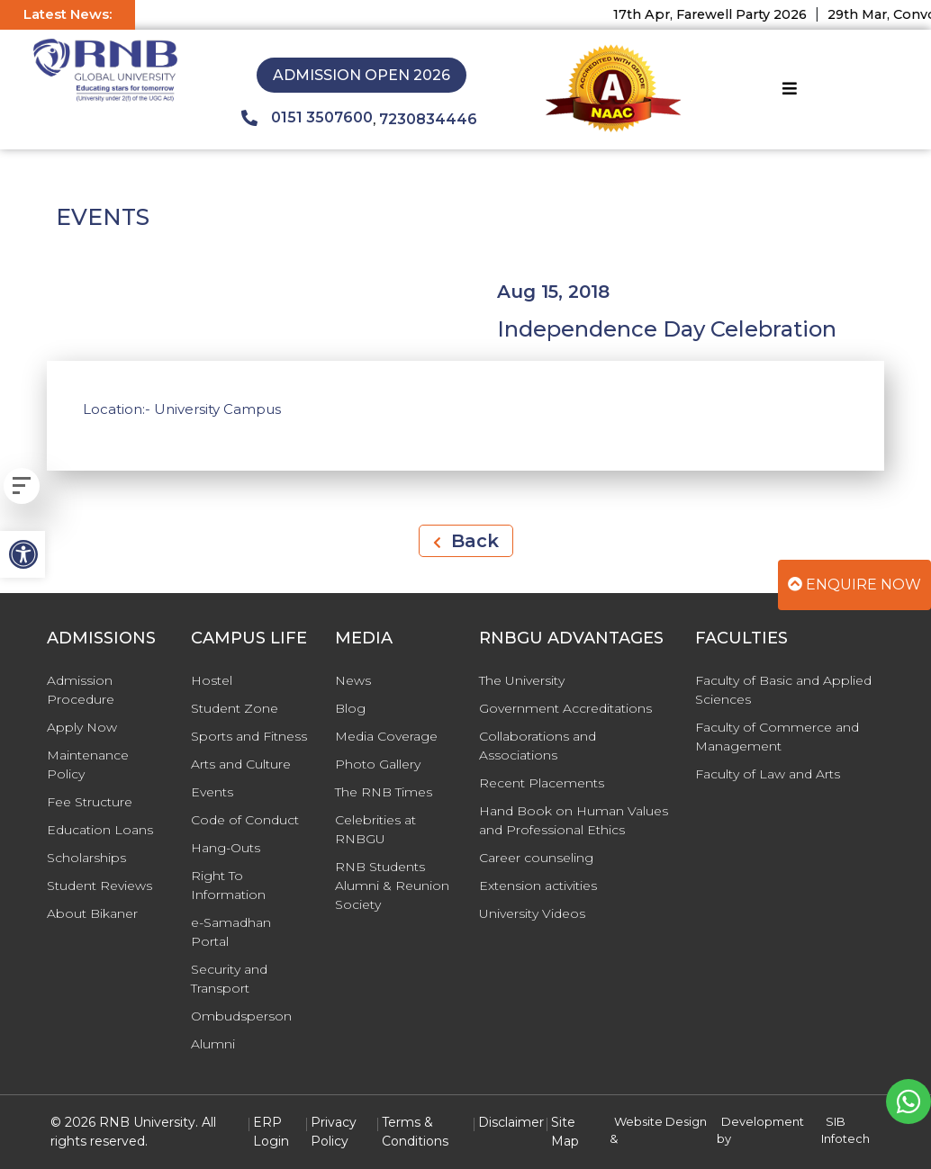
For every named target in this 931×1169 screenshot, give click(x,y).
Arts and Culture (241, 764)
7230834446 (428, 119)
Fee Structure (89, 802)
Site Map (565, 1131)
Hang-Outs (225, 848)
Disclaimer (511, 1122)
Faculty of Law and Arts (767, 774)
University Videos (532, 913)
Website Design (660, 1121)
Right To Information (228, 885)
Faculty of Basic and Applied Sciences (783, 689)
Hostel (211, 680)
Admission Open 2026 (361, 75)
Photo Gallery (377, 764)
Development (762, 1121)
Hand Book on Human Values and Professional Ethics (573, 820)
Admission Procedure (80, 689)
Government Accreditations (565, 708)
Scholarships (86, 858)
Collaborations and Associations (537, 745)
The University (522, 680)
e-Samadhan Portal (231, 931)
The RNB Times (383, 792)
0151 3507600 (307, 118)
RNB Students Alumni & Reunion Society (392, 886)
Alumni (213, 1044)
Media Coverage (386, 736)
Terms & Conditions (415, 1131)
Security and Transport (229, 978)
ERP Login (271, 1131)
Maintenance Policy (88, 764)
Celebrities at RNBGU (375, 829)
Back (466, 541)
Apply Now (82, 727)
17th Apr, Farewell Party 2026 (720, 14)
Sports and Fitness (249, 736)
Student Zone (234, 708)
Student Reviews (99, 885)
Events (212, 792)
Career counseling (536, 858)
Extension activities (538, 885)
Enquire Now (854, 584)
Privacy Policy (334, 1131)
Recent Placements (541, 783)
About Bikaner (92, 913)
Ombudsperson (241, 1016)
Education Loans (100, 830)
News (353, 680)
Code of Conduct (245, 820)
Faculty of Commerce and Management (777, 736)
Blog (350, 708)
